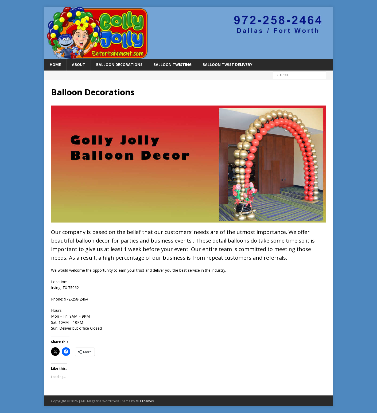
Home (55, 64)
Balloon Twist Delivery (227, 64)
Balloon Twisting (172, 64)
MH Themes (145, 401)
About (78, 64)
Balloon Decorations (119, 64)
